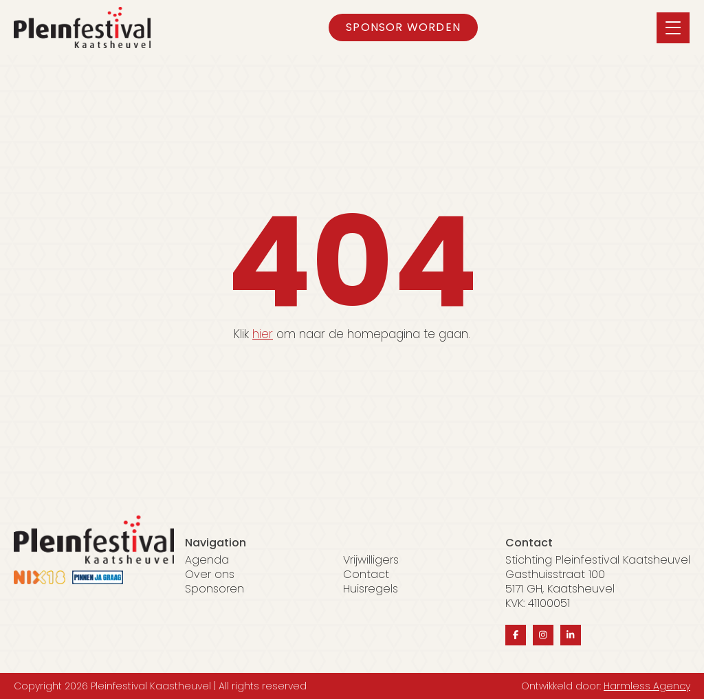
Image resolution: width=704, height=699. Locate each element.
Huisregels (370, 589)
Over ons (209, 575)
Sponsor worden (403, 27)
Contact (366, 575)
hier (262, 334)
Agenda (207, 560)
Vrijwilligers (371, 560)
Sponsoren (214, 589)
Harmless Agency (647, 686)
